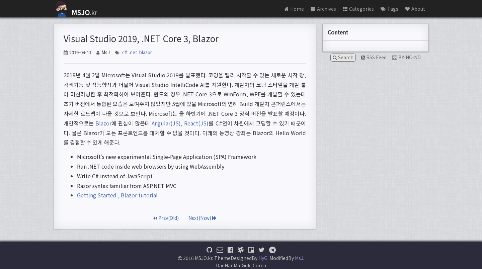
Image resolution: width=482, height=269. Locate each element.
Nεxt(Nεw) (202, 217)
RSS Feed (374, 57)
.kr (75, 12)
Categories (358, 8)
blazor (145, 52)
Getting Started (96, 195)
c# (124, 52)
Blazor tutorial (139, 195)
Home (294, 8)
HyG (262, 258)
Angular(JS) (166, 123)
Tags (389, 8)
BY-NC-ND (406, 57)
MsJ (299, 258)
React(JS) (196, 123)
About (415, 8)
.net (133, 52)
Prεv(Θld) (166, 217)
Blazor (103, 123)
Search (343, 57)
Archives (323, 8)
